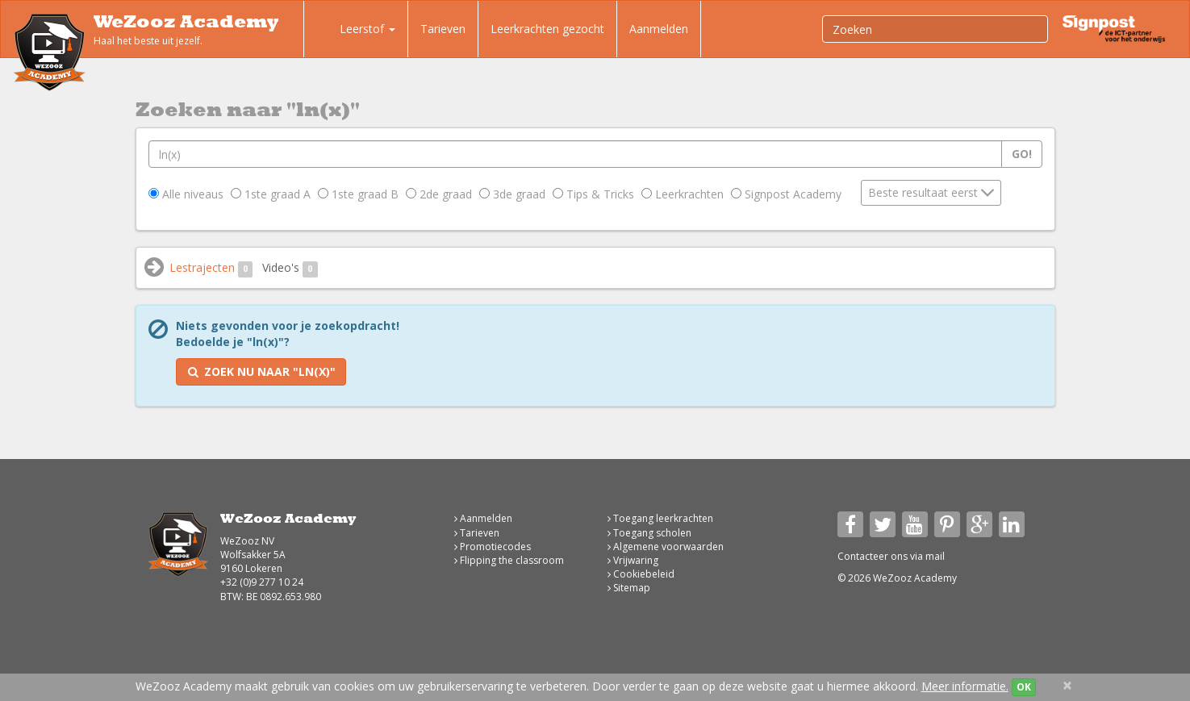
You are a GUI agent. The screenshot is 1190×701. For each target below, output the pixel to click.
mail (935, 556)
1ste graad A (271, 194)
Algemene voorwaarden (666, 546)
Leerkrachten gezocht (547, 28)
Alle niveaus (185, 194)
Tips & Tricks (593, 194)
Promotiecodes (492, 546)
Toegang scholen (649, 533)
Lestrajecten (211, 268)
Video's (290, 268)
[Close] (1067, 685)
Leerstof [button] (355, 30)
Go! (1022, 153)
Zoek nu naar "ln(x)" (261, 371)
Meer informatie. (964, 686)
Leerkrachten (682, 194)
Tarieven (443, 28)
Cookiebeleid (641, 574)
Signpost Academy (786, 194)
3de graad (512, 194)
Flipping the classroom (509, 560)
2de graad (439, 194)
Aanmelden (658, 28)
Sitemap (629, 588)
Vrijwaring (633, 560)
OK (1024, 687)
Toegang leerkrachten (660, 518)
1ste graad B (358, 194)
